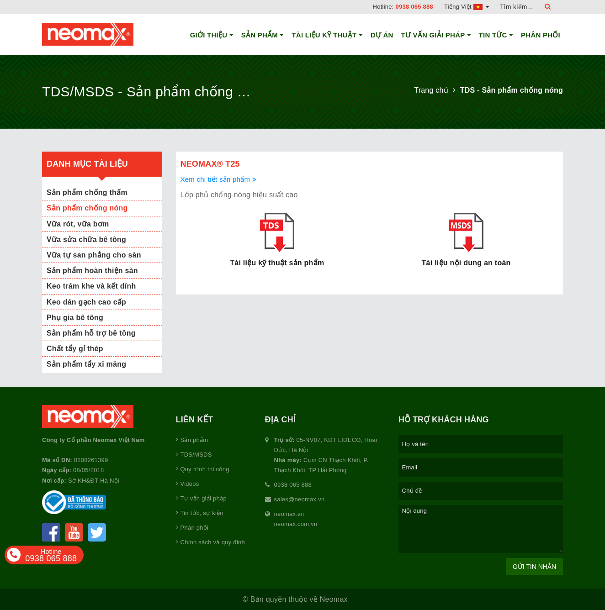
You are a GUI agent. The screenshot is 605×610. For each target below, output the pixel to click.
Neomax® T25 (210, 163)
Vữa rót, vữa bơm (78, 224)
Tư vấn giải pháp (436, 35)
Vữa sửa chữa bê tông (86, 239)
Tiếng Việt (466, 6)
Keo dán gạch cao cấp (86, 302)
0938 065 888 (415, 6)
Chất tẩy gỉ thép (75, 348)
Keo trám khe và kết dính (91, 286)
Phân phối (540, 35)
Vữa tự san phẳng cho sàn (94, 255)
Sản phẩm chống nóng (87, 208)
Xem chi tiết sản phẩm (218, 179)
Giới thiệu (212, 35)
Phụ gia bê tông (75, 317)
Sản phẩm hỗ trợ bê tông (91, 333)
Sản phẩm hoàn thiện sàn (92, 270)
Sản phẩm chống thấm (87, 192)
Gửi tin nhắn (534, 566)
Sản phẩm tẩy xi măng (86, 364)
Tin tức (496, 35)
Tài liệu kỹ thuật (327, 35)
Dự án (382, 35)
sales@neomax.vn (299, 499)
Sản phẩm (262, 35)
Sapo (405, 599)
